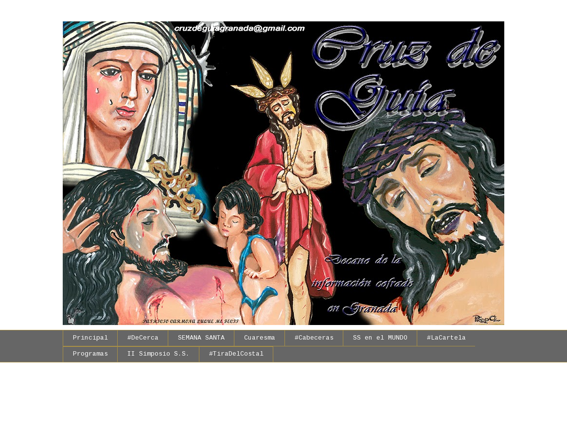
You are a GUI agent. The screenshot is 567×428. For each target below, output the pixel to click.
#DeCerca (143, 338)
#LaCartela (446, 338)
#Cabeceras (314, 338)
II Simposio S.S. (158, 354)
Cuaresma (259, 338)
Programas (90, 354)
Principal (90, 338)
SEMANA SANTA (201, 338)
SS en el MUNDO (380, 338)
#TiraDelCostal (236, 354)
